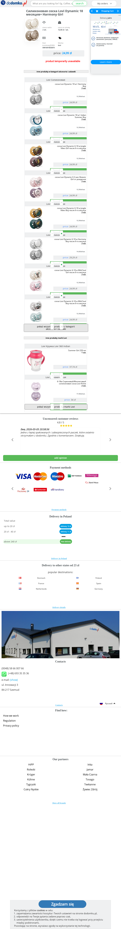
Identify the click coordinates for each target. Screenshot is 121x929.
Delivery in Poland (59, 683)
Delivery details (58, 731)
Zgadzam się (62, 904)
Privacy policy (11, 849)
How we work (11, 839)
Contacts (59, 829)
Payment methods (58, 634)
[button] (11, 570)
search (80, 3)
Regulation (9, 844)
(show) (14, 804)
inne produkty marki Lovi (56, 437)
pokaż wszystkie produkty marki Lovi (56, 530)
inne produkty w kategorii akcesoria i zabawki (56, 71)
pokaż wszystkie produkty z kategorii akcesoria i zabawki (56, 427)
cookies (41, 910)
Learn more (106, 62)
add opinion (60, 582)
